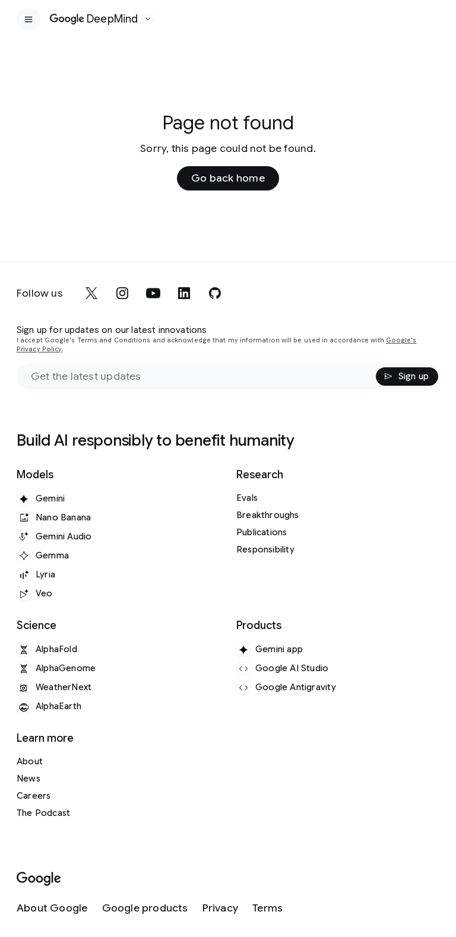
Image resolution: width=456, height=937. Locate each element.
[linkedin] (184, 293)
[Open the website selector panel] (148, 19)
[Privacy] (220, 908)
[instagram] (122, 293)
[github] (215, 293)
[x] (91, 293)
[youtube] (153, 293)
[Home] (94, 19)
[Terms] (267, 908)
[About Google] (52, 908)
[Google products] (145, 908)
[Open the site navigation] (28, 19)
